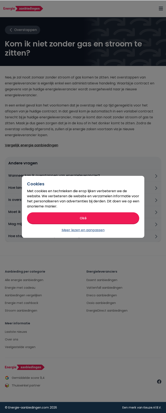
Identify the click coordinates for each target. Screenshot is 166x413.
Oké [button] (83, 218)
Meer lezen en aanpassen (83, 230)
